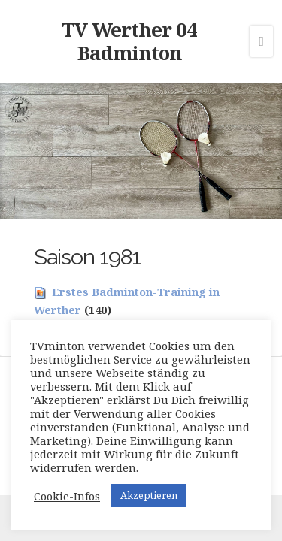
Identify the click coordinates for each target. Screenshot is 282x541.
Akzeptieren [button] (148, 495)
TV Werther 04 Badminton (129, 41)
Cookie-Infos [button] (67, 496)
